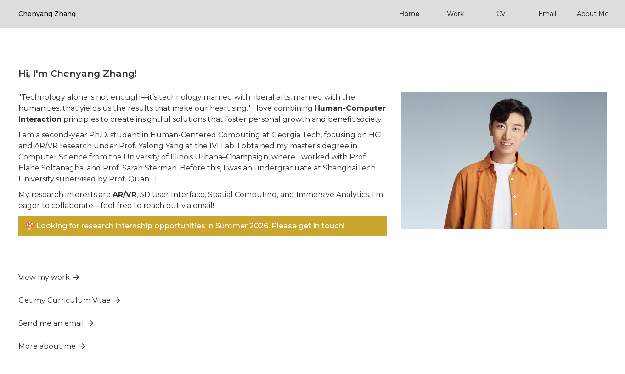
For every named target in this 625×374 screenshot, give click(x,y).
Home (409, 14)
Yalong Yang (161, 146)
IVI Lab (221, 146)
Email (547, 14)
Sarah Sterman (149, 168)
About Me (593, 14)
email (203, 205)
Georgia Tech (296, 134)
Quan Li (142, 179)
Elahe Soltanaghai (51, 168)
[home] (47, 14)
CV (501, 14)
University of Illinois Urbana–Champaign (196, 157)
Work (455, 14)
